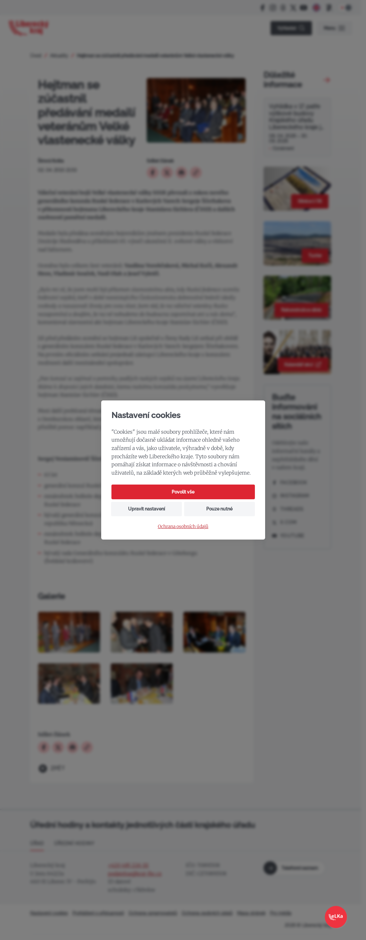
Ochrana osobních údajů (183, 526)
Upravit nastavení (146, 508)
